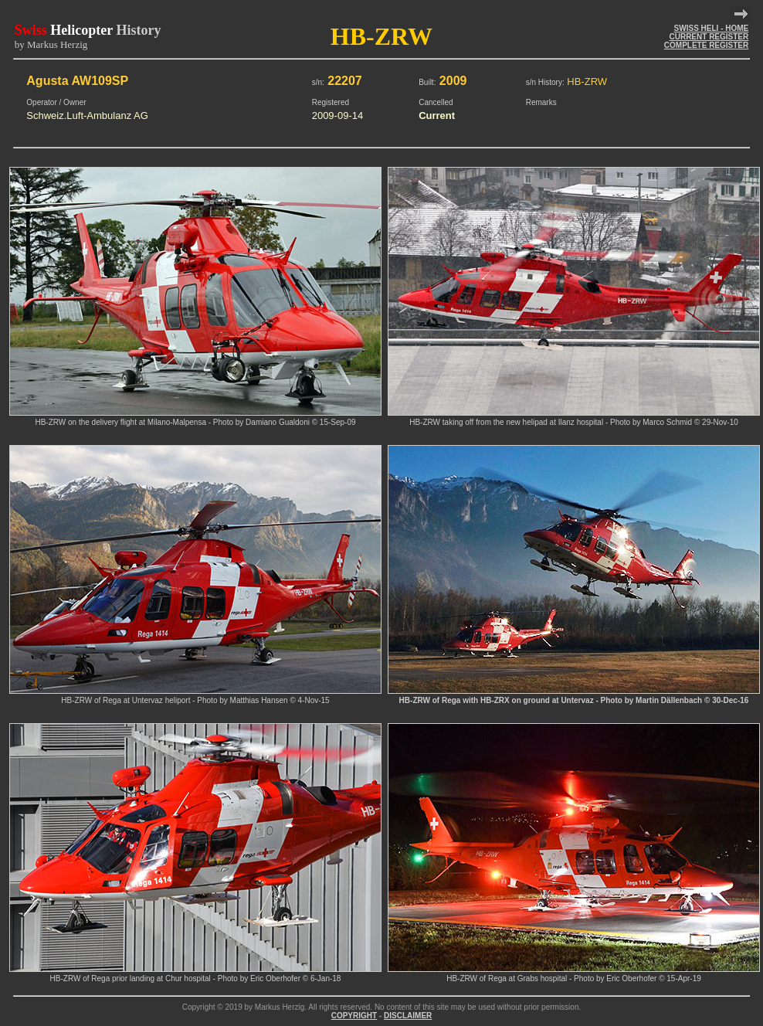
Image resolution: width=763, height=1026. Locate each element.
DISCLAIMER (408, 1015)
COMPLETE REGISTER (706, 45)
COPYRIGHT (354, 1015)
